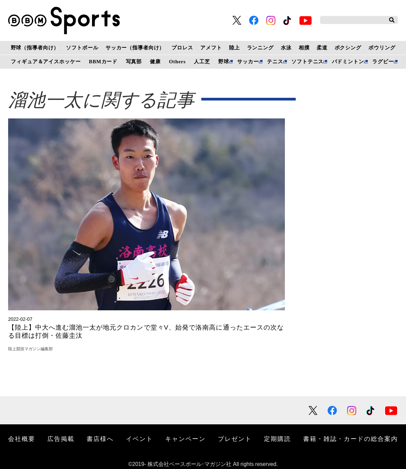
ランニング (260, 47)
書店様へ (100, 439)
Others (177, 61)
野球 (223, 61)
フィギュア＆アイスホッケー (46, 61)
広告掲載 (60, 439)
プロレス (182, 47)
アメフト (211, 47)
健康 (155, 61)
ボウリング (381, 47)
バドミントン (348, 61)
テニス (275, 61)
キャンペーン (185, 439)
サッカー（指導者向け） (135, 47)
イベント (139, 439)
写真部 (134, 61)
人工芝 (202, 61)
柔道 (322, 47)
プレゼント (235, 439)
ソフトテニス (307, 61)
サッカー (247, 61)
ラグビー (382, 61)
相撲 (304, 47)
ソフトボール (82, 47)
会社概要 (21, 439)
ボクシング (348, 47)
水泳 (286, 47)
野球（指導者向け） (35, 47)
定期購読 (277, 439)
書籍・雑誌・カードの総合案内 (350, 439)
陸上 (234, 47)
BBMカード (103, 61)
